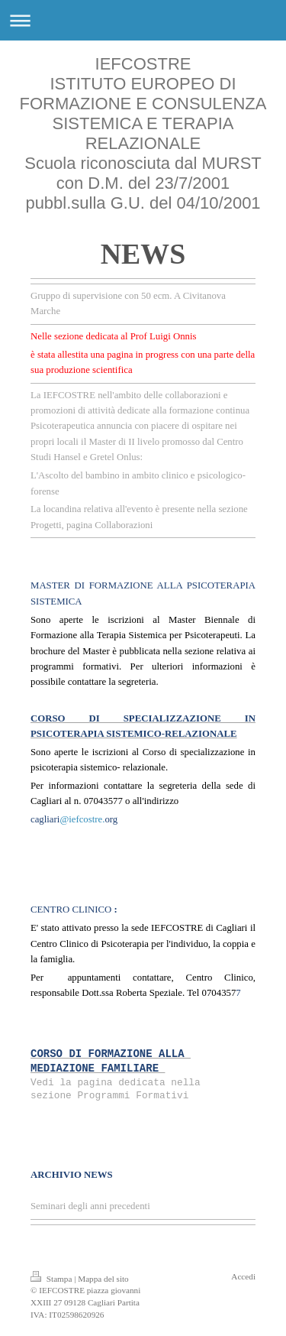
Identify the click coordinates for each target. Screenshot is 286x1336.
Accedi (243, 1276)
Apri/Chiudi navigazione (143, 20)
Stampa (52, 1278)
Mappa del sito (103, 1278)
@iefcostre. (81, 819)
